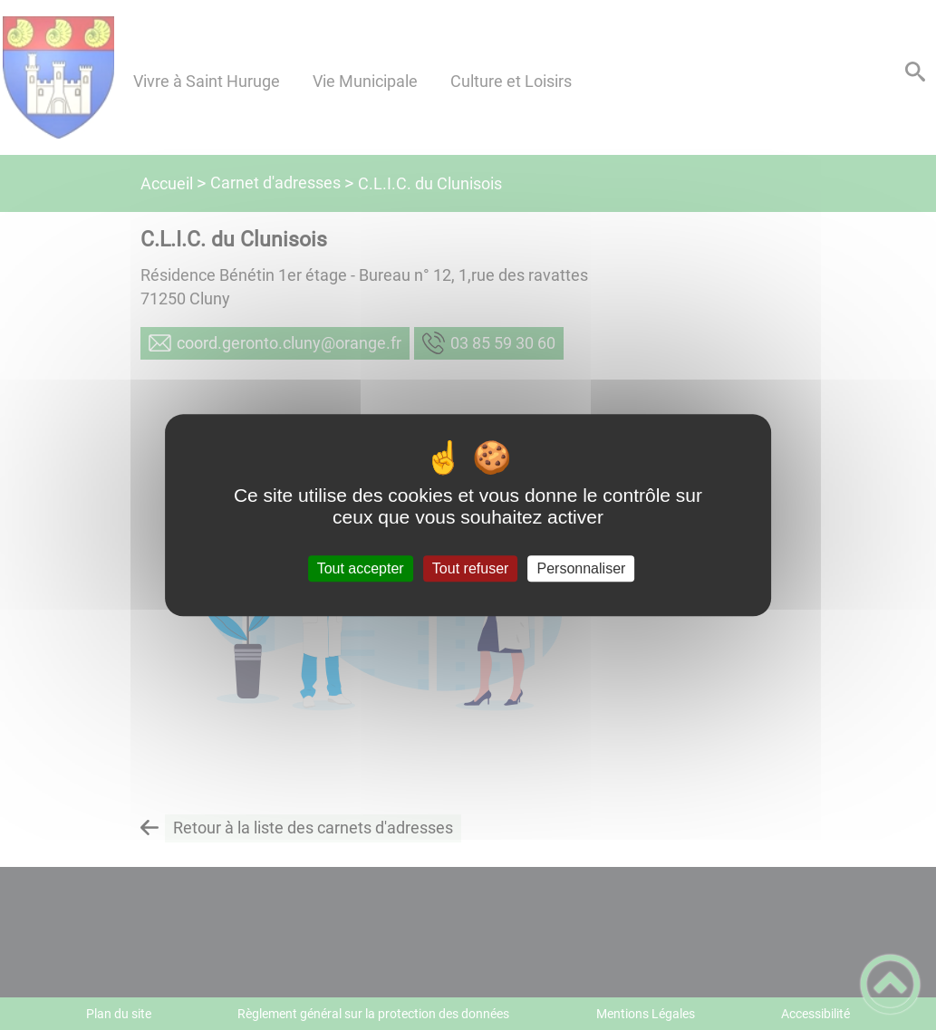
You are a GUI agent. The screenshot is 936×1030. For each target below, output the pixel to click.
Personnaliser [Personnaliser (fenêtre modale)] (581, 568)
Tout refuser (470, 568)
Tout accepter (360, 568)
